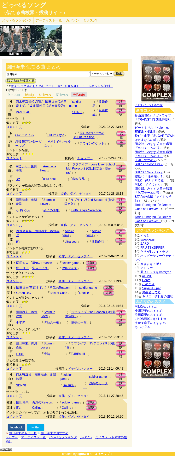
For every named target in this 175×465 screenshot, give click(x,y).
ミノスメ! (90, 20)
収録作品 (78, 179)
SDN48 (21, 385)
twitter (35, 427)
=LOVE (147, 276)
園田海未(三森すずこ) (31, 287)
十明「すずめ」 (145, 160)
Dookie (84, 293)
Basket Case (58, 293)
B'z (18, 179)
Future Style (55, 135)
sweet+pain (148, 239)
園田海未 (22, 263)
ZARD (144, 243)
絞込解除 (79, 95)
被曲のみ (45, 95)
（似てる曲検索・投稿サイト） (34, 12)
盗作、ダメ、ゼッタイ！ (76, 256)
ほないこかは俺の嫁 (149, 105)
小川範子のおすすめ (149, 310)
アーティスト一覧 (33, 437)
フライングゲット (92, 143)
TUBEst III (78, 353)
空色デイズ (40, 268)
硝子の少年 (51, 210)
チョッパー (85, 158)
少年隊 (20, 322)
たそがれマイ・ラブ (154, 251)
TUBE (20, 354)
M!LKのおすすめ (146, 306)
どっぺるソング (24, 5)
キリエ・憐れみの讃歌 (157, 296)
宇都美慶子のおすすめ (150, 323)
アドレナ (146, 268)
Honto (146, 280)
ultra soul (49, 179)
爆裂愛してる (151, 292)
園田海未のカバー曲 (23, 433)
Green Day (23, 293)
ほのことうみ (24, 135)
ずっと (145, 235)
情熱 (47, 353)
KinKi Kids (23, 210)
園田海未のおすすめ (54, 433)
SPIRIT (77, 112)
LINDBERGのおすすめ (150, 318)
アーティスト (49, 20)
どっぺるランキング (63, 437)
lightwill (83, 454)
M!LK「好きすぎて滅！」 (152, 180)
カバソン (72, 20)
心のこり (148, 284)
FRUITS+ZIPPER (152, 247)
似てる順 (14, 95)
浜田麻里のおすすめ (149, 314)
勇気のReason (42, 263)
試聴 (120, 102)
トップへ (12, 437)
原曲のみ (62, 95)
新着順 (29, 95)
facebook (16, 427)
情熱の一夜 (51, 322)
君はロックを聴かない (155, 272)
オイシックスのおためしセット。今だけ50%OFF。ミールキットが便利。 (62, 86)
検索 (119, 73)
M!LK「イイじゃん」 (149, 184)
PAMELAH (23, 112)
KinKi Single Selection (86, 210)
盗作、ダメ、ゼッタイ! (76, 193)
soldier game (70, 263)
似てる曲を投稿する (21, 80)
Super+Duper (151, 288)
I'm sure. (68, 385)
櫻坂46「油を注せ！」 (150, 176)
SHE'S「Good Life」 (149, 164)
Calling (37, 407)
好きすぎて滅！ (151, 263)
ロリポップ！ (103, 454)
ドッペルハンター (80, 368)
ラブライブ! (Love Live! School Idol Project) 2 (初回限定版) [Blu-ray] (90, 168)
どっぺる (17, 20)
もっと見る (142, 327)
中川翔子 (22, 268)
